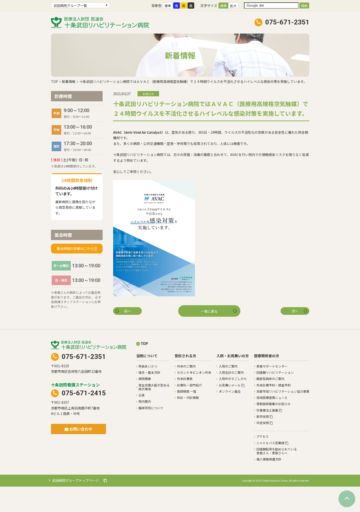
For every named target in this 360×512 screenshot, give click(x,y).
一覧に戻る (209, 336)
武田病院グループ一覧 (70, 5)
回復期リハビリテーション (275, 398)
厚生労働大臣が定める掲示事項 (154, 412)
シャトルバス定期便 (272, 468)
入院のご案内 (228, 391)
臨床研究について (150, 433)
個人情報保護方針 (268, 484)
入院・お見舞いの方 (232, 381)
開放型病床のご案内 (270, 404)
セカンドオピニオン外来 (194, 398)
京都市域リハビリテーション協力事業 (282, 416)
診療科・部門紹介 (189, 410)
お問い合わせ (78, 454)
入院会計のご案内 (231, 398)
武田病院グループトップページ (79, 505)
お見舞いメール (231, 410)
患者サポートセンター (272, 391)
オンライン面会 (230, 416)
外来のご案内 (186, 391)
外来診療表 (185, 404)
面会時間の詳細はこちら (75, 273)
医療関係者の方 (266, 381)
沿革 (141, 420)
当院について (147, 381)
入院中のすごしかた (233, 404)
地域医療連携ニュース (271, 423)
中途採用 (264, 448)
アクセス (262, 462)
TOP (54, 106)
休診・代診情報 (188, 423)
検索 (304, 5)
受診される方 (185, 381)
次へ (295, 336)
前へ (127, 336)
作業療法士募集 (269, 435)
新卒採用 (264, 442)
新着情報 (68, 106)
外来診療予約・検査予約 (273, 410)
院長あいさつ (147, 391)
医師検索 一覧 (186, 416)
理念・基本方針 (149, 398)
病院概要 (144, 404)
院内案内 (144, 427)
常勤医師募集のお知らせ (273, 429)
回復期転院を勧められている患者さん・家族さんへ (276, 476)
